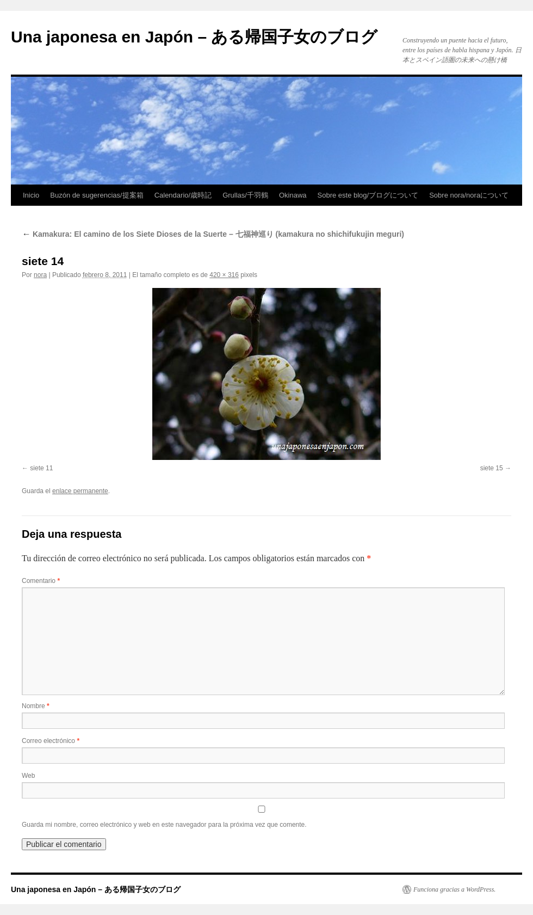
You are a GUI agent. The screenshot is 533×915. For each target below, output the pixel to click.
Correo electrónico (50, 741)
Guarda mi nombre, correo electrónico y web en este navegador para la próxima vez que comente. (164, 824)
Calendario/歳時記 (183, 195)
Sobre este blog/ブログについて (368, 195)
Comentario (41, 581)
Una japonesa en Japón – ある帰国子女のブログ (194, 37)
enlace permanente (80, 491)
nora (40, 275)
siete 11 (41, 468)
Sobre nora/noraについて (469, 195)
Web (28, 775)
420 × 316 (224, 275)
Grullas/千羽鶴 (245, 195)
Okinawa (293, 195)
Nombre (35, 706)
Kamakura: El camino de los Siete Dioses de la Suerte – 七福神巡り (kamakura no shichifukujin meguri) (213, 234)
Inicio (31, 195)
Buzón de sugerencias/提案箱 (96, 195)
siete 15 (491, 468)
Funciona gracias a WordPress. (454, 889)
